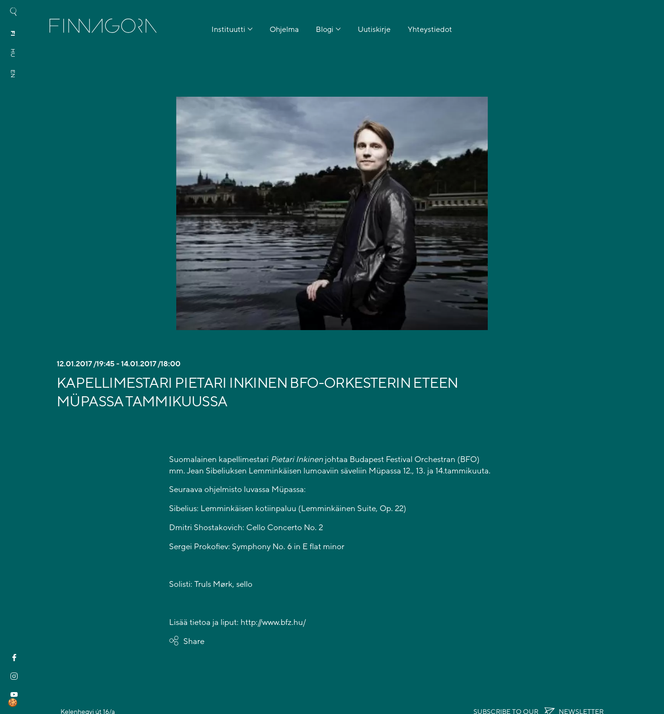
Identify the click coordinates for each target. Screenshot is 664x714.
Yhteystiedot (430, 29)
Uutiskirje (374, 29)
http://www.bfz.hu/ (273, 622)
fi (13, 33)
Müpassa (385, 470)
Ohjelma (284, 29)
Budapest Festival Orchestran (402, 459)
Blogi (324, 29)
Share (193, 641)
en (13, 74)
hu (13, 53)
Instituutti (228, 29)
